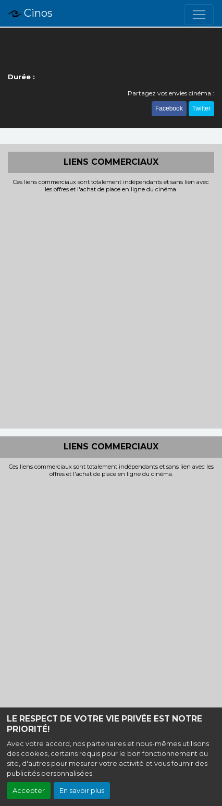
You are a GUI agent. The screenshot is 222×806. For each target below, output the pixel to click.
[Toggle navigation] (199, 14)
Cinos (30, 13)
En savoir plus (81, 791)
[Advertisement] (111, 310)
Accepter (29, 791)
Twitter (201, 108)
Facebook (169, 108)
